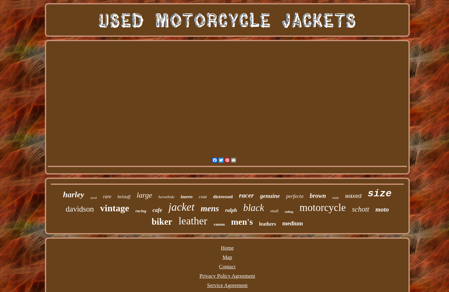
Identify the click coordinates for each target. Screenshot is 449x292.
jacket (181, 207)
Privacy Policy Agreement (227, 276)
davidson (80, 209)
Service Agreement (227, 285)
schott (360, 209)
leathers (267, 224)
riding (289, 211)
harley (73, 194)
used (93, 197)
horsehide (166, 196)
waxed (353, 196)
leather (192, 221)
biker (162, 222)
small (274, 211)
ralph (231, 210)
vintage (114, 208)
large (144, 195)
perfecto (294, 196)
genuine (270, 196)
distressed (223, 196)
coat (203, 196)
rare (107, 196)
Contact (227, 267)
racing (140, 210)
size (380, 193)
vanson (219, 224)
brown (318, 195)
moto (382, 209)
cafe (157, 210)
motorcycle (323, 207)
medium (292, 223)
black (253, 207)
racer (246, 195)
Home (227, 248)
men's (242, 222)
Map (227, 257)
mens (210, 208)
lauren (186, 196)
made (335, 197)
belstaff (124, 196)
